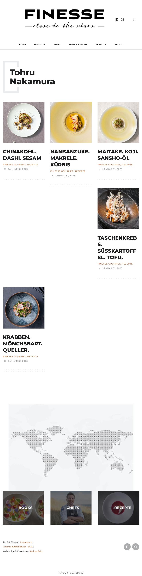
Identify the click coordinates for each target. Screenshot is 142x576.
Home (22, 44)
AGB (30, 546)
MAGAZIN (40, 44)
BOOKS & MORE (78, 44)
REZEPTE (100, 44)
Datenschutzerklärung (14, 546)
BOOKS (23, 508)
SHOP (57, 44)
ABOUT (118, 44)
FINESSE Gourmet (14, 164)
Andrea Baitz (36, 551)
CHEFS (70, 508)
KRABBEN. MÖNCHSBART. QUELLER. (22, 343)
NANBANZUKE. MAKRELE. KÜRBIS (70, 158)
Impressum (26, 542)
